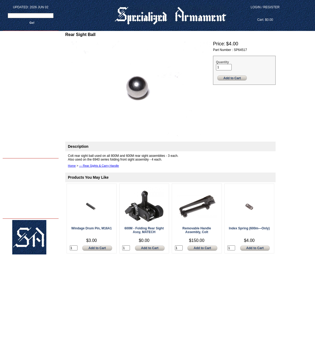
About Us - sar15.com (17, 190)
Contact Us (11, 196)
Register (271, 7)
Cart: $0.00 (265, 20)
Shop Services (13, 173)
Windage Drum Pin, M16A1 (91, 228)
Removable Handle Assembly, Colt (196, 230)
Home (7, 162)
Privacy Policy (13, 213)
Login (255, 7)
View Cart (265, 13)
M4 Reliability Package (18, 179)
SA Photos (10, 185)
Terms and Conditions (18, 207)
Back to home (13, 152)
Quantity (222, 62)
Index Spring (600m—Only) (249, 228)
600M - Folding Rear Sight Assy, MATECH (144, 230)
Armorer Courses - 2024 (19, 168)
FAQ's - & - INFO (14, 201)
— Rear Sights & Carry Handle (99, 165)
